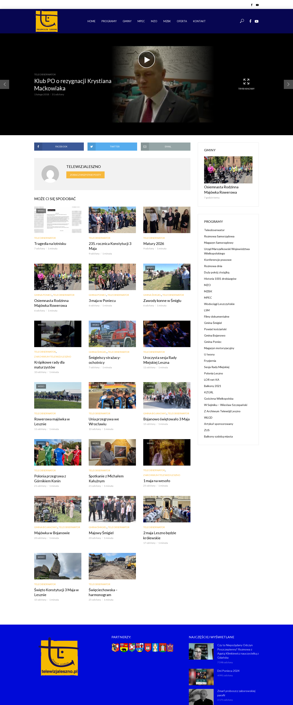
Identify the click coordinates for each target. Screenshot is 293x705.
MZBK (167, 21)
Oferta (182, 21)
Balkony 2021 (212, 383)
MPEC (141, 21)
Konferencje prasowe (218, 257)
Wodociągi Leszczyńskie (219, 301)
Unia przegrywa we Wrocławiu (110, 407)
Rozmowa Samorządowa (219, 234)
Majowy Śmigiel (100, 514)
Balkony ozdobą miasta (218, 434)
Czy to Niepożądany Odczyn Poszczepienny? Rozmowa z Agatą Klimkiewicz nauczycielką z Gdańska (237, 621)
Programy (109, 21)
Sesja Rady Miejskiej (216, 364)
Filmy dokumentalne (216, 314)
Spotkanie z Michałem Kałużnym (111, 458)
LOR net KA (211, 377)
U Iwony (209, 352)
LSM (207, 307)
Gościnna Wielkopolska (218, 396)
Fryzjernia (210, 358)
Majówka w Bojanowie (50, 514)
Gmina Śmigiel (152, 289)
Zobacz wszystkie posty (85, 174)
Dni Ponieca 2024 (227, 640)
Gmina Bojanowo (154, 401)
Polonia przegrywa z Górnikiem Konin (56, 460)
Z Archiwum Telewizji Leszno (52, 349)
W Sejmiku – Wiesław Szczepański (225, 402)
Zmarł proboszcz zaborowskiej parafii (235, 662)
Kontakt (199, 21)
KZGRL (208, 389)
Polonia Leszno (213, 371)
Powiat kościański (215, 326)
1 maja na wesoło (155, 463)
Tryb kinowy (246, 84)
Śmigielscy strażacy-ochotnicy (110, 350)
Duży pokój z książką (216, 270)
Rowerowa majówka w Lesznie (55, 407)
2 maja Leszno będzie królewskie (166, 514)
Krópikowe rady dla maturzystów (57, 355)
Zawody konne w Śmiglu (160, 295)
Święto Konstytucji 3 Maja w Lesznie (54, 568)
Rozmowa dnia (213, 263)
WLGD (208, 415)
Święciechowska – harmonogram (111, 565)
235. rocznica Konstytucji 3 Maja (111, 243)
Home (91, 21)
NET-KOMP (169, 696)
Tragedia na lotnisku (48, 243)
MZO (154, 21)
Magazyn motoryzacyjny (219, 345)
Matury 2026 (152, 243)
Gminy (127, 21)
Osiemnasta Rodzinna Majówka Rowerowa (56, 297)
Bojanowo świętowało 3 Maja (164, 407)
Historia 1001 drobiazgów (220, 276)
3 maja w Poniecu (101, 295)
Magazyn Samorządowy (218, 240)
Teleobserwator (45, 74)
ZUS (207, 427)
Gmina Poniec (43, 289)
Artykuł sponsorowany (218, 421)
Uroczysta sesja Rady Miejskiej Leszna (165, 353)
